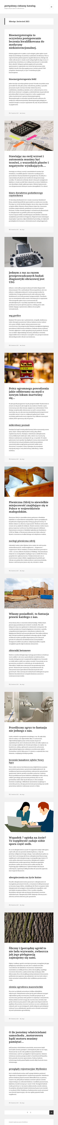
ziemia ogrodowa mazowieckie (26, 986)
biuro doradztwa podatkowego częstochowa (26, 194)
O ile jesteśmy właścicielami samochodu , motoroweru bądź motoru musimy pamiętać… (27, 1036)
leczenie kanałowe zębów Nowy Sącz (26, 761)
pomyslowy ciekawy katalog (19, 5)
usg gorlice (15, 315)
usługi (22, 229)
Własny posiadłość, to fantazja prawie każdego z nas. (29, 615)
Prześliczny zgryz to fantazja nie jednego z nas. (28, 729)
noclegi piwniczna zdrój (22, 540)
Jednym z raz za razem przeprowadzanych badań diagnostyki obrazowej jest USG (26, 277)
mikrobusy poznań (19, 425)
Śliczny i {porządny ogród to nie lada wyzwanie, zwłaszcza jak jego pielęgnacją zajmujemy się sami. (28, 952)
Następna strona (51, 1112)
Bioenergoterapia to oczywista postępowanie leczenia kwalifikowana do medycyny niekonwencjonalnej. (26, 41)
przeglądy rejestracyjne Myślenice (28, 1068)
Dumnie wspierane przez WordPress (18, 1122)
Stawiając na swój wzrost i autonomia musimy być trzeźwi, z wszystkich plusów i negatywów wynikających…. (29, 160)
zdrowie (23, 113)
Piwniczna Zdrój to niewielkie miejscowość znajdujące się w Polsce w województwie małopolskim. (28, 506)
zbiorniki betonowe (20, 650)
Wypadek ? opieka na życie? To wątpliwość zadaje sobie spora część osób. (27, 841)
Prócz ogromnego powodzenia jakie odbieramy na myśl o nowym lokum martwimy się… (29, 393)
